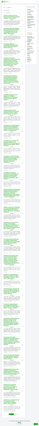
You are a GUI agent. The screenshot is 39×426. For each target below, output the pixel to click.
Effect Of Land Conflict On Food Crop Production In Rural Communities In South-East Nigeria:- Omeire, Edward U (11, 401)
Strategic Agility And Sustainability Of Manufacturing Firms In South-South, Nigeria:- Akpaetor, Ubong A (11, 45)
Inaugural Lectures (30, 50)
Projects (28, 57)
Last (17, 414)
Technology (29, 27)
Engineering (29, 14)
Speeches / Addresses (29, 59)
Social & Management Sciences (31, 25)
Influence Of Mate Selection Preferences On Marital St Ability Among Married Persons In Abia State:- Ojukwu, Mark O (11, 276)
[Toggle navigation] (37, 1)
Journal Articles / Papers (30, 53)
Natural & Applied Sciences (30, 22)
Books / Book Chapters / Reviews (30, 37)
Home (5, 7)
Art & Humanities (30, 11)
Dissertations (29, 46)
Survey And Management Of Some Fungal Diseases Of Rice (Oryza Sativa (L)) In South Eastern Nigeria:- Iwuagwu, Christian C (11, 306)
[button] (22, 21)
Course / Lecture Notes (30, 44)
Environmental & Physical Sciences (30, 17)
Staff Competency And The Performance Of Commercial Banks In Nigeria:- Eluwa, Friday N (12, 17)
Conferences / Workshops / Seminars (29, 40)
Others (28, 55)
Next (15, 414)
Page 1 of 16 (11, 414)
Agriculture (29, 9)
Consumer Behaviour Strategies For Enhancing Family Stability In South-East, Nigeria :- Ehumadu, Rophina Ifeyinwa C (11, 356)
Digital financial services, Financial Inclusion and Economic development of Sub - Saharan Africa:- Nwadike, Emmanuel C (11, 112)
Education (29, 12)
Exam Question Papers (30, 49)
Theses (28, 61)
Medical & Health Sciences (30, 20)
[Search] (8, 13)
